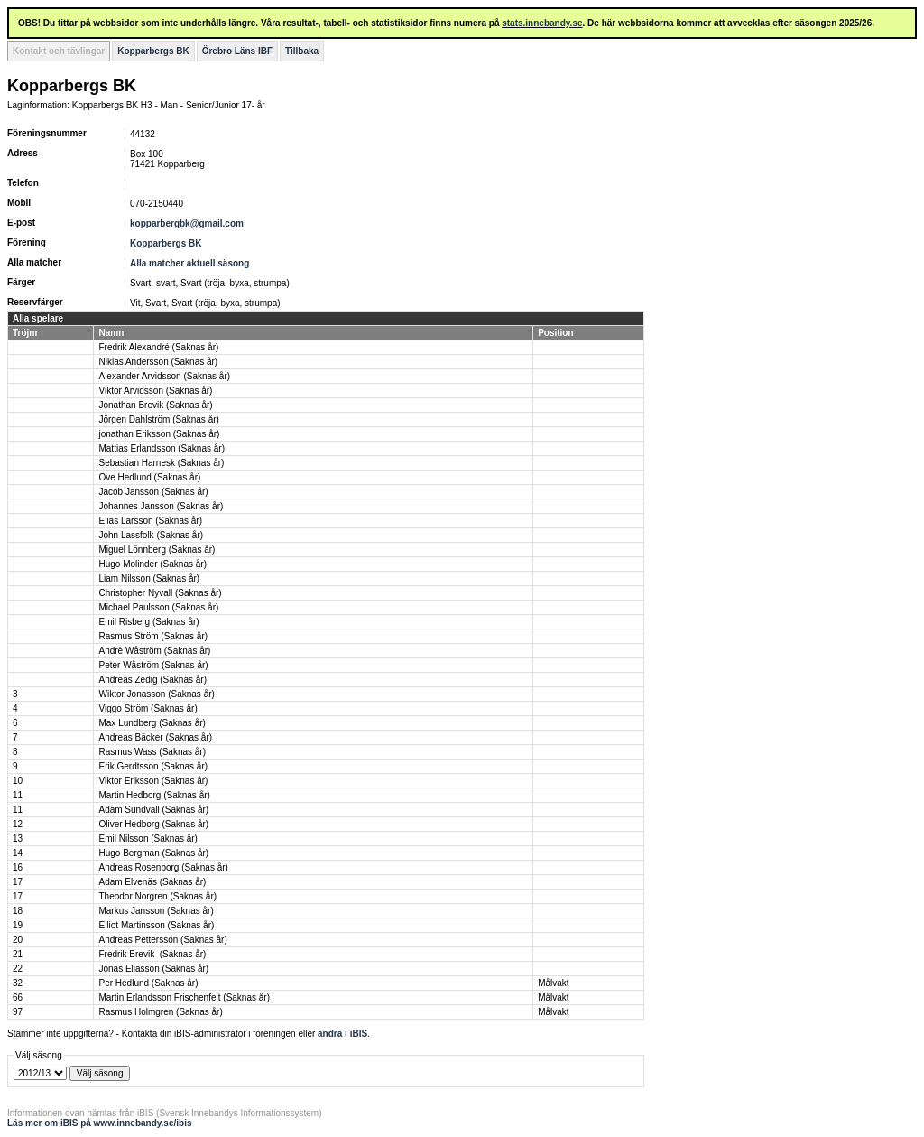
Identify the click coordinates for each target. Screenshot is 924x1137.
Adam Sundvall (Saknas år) (153, 810)
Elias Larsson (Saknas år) (150, 521)
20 (18, 940)
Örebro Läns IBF (237, 51)
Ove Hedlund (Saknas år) (149, 477)
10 (18, 781)
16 (18, 867)
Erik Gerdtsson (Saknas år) (153, 766)
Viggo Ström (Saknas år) (147, 708)
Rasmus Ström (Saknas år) (153, 636)
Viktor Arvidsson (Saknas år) (155, 391)
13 (18, 838)
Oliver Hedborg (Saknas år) (153, 824)
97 (18, 1012)
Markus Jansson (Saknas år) (155, 911)
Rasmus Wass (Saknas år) (152, 752)
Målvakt (553, 983)
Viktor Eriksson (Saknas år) (153, 781)
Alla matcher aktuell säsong (189, 263)
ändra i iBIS (342, 1034)
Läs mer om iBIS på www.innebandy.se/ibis (99, 1123)
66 (18, 997)
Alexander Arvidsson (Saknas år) (164, 376)
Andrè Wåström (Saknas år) (154, 651)
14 (18, 853)
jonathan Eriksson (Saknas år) (158, 434)
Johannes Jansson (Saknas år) (160, 506)
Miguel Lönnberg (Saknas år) (156, 550)
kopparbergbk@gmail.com (187, 223)
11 (18, 795)
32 (18, 983)
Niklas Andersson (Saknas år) (157, 362)
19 (18, 925)
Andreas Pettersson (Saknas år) (162, 940)
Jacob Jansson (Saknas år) (153, 492)
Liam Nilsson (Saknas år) (148, 578)
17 (18, 882)
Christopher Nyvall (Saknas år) (159, 593)
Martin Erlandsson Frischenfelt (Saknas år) (184, 997)
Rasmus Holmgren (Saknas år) (160, 1012)
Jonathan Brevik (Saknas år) (155, 405)
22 (18, 969)
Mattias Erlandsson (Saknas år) (161, 448)
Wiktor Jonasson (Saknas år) (156, 694)
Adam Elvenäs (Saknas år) (152, 882)
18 (18, 911)
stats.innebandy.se (542, 23)
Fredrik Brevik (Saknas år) (152, 954)
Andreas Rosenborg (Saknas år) (162, 867)
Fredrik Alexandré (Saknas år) (158, 347)
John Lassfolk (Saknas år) (150, 535)
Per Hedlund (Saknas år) (148, 983)
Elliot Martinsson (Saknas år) (156, 925)
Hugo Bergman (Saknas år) (153, 853)
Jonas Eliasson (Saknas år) (153, 969)
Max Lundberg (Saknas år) (151, 723)
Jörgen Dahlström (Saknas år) (158, 419)
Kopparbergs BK (153, 51)
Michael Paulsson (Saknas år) (158, 607)
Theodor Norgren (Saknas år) (157, 896)
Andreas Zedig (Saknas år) (152, 680)
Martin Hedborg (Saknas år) (153, 795)
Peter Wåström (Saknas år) (153, 665)
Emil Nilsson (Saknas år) (147, 838)
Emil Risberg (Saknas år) (148, 622)
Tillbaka (302, 51)
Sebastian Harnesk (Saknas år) (161, 463)
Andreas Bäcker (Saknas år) (155, 737)
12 (18, 824)
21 (18, 954)
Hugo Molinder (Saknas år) (152, 564)
